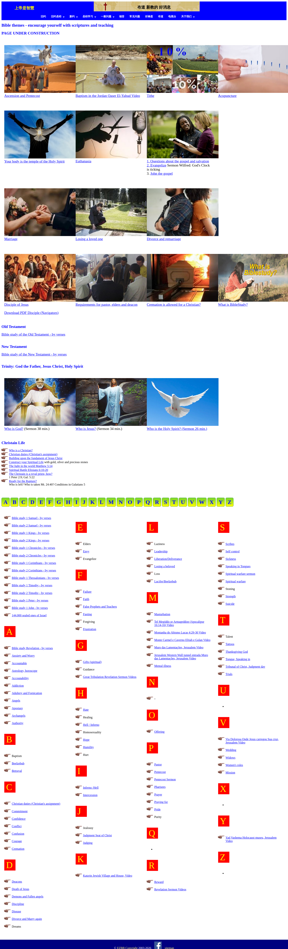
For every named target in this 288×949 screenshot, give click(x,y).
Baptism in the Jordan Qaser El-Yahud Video (108, 96)
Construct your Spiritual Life (26, 462)
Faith (86, 599)
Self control (233, 551)
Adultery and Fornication (27, 693)
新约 (72, 16)
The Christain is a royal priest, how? (30, 473)
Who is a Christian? (21, 450)
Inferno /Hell (91, 787)
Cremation (18, 848)
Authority (17, 723)
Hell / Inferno (91, 724)
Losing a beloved (164, 566)
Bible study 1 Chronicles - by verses (33, 547)
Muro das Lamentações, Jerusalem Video (178, 647)
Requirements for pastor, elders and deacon (111, 302)
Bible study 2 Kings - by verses (30, 540)
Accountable (19, 663)
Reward (159, 882)
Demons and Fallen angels (27, 896)
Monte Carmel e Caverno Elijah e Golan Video (182, 640)
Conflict (16, 826)
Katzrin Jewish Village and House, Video (107, 875)
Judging (88, 842)
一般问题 (106, 16)
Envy (86, 551)
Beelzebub (18, 763)
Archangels (18, 715)
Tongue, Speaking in (238, 659)
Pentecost (160, 772)
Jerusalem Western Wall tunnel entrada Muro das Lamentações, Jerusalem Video (181, 656)
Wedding (231, 750)
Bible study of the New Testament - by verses (34, 354)
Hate (86, 709)
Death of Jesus (20, 889)
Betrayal (17, 770)
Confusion (18, 833)
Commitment (19, 811)
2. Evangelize (156, 165)
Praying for (161, 802)
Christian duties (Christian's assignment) (33, 454)
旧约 (43, 16)
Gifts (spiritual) (92, 662)
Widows (231, 757)
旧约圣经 (56, 16)
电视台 (172, 16)
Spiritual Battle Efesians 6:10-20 (28, 470)
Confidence (19, 818)
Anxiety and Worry (23, 655)
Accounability (20, 678)
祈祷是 (149, 16)
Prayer (158, 794)
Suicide (230, 603)
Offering (159, 731)
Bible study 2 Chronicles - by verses (33, 555)
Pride (157, 809)
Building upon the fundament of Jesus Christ (35, 458)
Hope (86, 739)
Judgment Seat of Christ (97, 835)
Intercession (90, 795)
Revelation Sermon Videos (170, 889)
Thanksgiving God (237, 651)
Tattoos (230, 644)
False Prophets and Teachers (100, 606)
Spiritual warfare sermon (240, 573)
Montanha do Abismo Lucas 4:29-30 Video (180, 632)
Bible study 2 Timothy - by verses (32, 593)
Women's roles (234, 765)
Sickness (231, 558)
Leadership (161, 551)
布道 (160, 16)
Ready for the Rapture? (23, 481)
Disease (16, 911)
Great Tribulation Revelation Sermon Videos (110, 676)
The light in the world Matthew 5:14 (30, 466)
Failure (87, 591)
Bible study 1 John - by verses (30, 607)
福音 (121, 16)
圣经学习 (88, 16)
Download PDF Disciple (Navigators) (31, 313)
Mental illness (162, 665)
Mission (230, 772)
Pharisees (159, 786)
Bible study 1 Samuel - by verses (31, 518)
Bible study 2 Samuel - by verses (31, 525)
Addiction (18, 685)
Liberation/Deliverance (168, 558)
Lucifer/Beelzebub (165, 581)
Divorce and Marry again (27, 918)
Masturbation (162, 614)
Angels (16, 700)
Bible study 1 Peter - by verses (30, 600)
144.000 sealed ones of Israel (29, 615)
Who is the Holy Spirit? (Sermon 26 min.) (183, 427)
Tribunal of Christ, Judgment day (245, 666)
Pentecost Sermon (165, 779)
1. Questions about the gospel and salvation (183, 159)
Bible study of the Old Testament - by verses (33, 334)
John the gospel (161, 173)
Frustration (89, 629)
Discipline (18, 904)
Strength (231, 596)
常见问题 (134, 16)
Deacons (17, 881)
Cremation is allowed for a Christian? (183, 302)
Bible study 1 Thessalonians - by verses (35, 577)
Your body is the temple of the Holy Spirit (40, 159)
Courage (17, 841)
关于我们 (186, 16)
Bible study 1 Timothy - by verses (32, 585)
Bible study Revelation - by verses (32, 648)
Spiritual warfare (236, 581)
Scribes (230, 544)
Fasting (87, 614)
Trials (229, 674)
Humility (88, 747)
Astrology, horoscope (24, 670)
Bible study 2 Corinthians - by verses (34, 570)
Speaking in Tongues (238, 566)
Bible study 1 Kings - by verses (30, 533)
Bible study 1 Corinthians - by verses (34, 563)
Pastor (158, 764)
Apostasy (17, 708)
